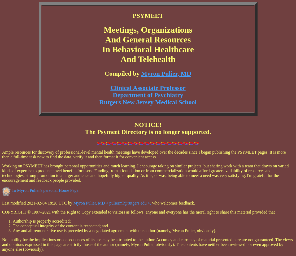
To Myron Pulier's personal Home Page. (46, 190)
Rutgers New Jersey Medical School (148, 102)
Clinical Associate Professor (148, 87)
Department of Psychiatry (148, 95)
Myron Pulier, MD (166, 73)
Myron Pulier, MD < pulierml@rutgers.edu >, (112, 203)
